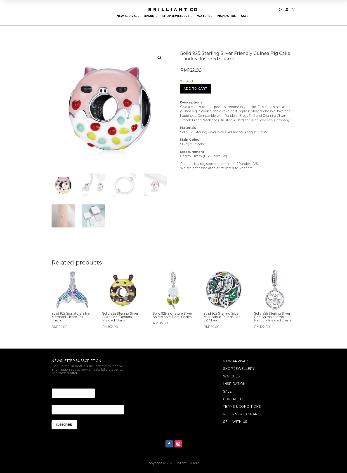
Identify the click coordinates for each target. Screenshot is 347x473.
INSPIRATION (234, 384)
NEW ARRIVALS (236, 361)
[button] (160, 58)
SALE (227, 391)
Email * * (60, 383)
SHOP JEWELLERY (239, 369)
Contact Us (233, 399)
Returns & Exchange (242, 414)
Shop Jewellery (177, 16)
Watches (204, 16)
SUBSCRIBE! (64, 424)
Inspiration (226, 16)
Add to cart (195, 89)
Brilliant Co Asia (187, 463)
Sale (244, 16)
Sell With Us (235, 422)
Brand (151, 16)
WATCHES (231, 376)
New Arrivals (128, 16)
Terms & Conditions (242, 407)
